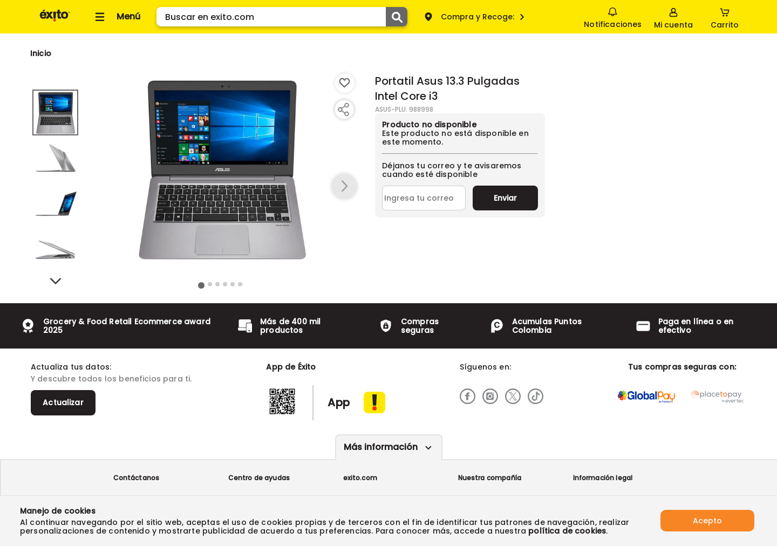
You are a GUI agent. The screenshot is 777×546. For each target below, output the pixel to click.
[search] (281, 16)
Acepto (707, 520)
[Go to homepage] (40, 53)
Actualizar (63, 402)
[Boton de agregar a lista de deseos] (345, 83)
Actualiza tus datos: (71, 367)
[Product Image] (221, 167)
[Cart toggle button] (724, 17)
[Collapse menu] (116, 16)
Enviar (505, 198)
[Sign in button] (673, 16)
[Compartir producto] (343, 109)
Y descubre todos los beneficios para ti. (111, 378)
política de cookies (567, 530)
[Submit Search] (396, 16)
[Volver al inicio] (55, 21)
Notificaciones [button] (613, 16)
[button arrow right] (344, 187)
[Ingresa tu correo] (424, 198)
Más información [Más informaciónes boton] (381, 447)
